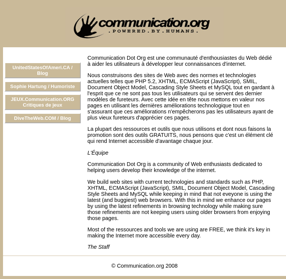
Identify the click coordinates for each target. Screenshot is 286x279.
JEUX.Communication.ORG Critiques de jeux (42, 102)
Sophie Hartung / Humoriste (42, 86)
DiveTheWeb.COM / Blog (42, 118)
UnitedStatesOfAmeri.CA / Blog (42, 70)
